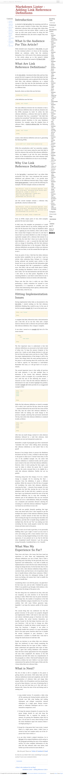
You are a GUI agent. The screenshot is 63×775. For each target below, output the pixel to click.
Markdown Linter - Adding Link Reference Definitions (33, 10)
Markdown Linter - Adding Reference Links (35, 769)
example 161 (29, 308)
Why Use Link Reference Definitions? (11, 33)
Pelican (56, 773)
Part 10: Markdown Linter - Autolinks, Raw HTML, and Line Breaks (53, 129)
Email (46, 751)
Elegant (61, 773)
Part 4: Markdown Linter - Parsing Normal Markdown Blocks (53, 64)
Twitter (34, 751)
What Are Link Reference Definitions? (11, 29)
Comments (19, 761)
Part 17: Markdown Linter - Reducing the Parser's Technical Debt (53, 197)
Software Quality (52, 214)
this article (39, 49)
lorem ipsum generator (21, 182)
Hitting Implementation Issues (11, 38)
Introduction (11, 21)
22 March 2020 (41, 59)
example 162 (35, 329)
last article (22, 75)
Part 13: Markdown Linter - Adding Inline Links (53, 157)
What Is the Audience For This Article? (11, 24)
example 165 (24, 385)
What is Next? (11, 45)
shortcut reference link (32, 124)
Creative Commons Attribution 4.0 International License (33, 773)
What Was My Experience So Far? (11, 43)
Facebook (40, 751)
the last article (28, 24)
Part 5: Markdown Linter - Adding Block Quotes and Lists (53, 75)
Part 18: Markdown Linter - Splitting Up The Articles (53, 206)
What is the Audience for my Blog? (26, 767)
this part (21, 739)
